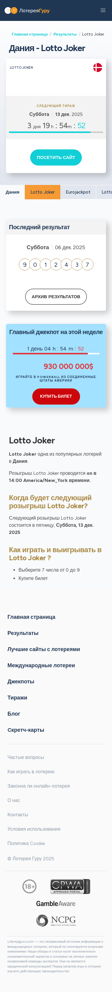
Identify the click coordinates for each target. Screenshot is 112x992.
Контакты (17, 815)
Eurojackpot (78, 192)
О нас (13, 800)
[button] (103, 10)
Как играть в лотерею (31, 771)
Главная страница (29, 34)
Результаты (65, 34)
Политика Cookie (26, 843)
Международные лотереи (41, 665)
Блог (13, 714)
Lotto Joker (42, 192)
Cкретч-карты (25, 730)
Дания (12, 192)
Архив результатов (56, 296)
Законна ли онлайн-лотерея (38, 786)
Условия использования (33, 829)
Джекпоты (20, 681)
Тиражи (17, 697)
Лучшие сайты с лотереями (43, 649)
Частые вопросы (25, 757)
